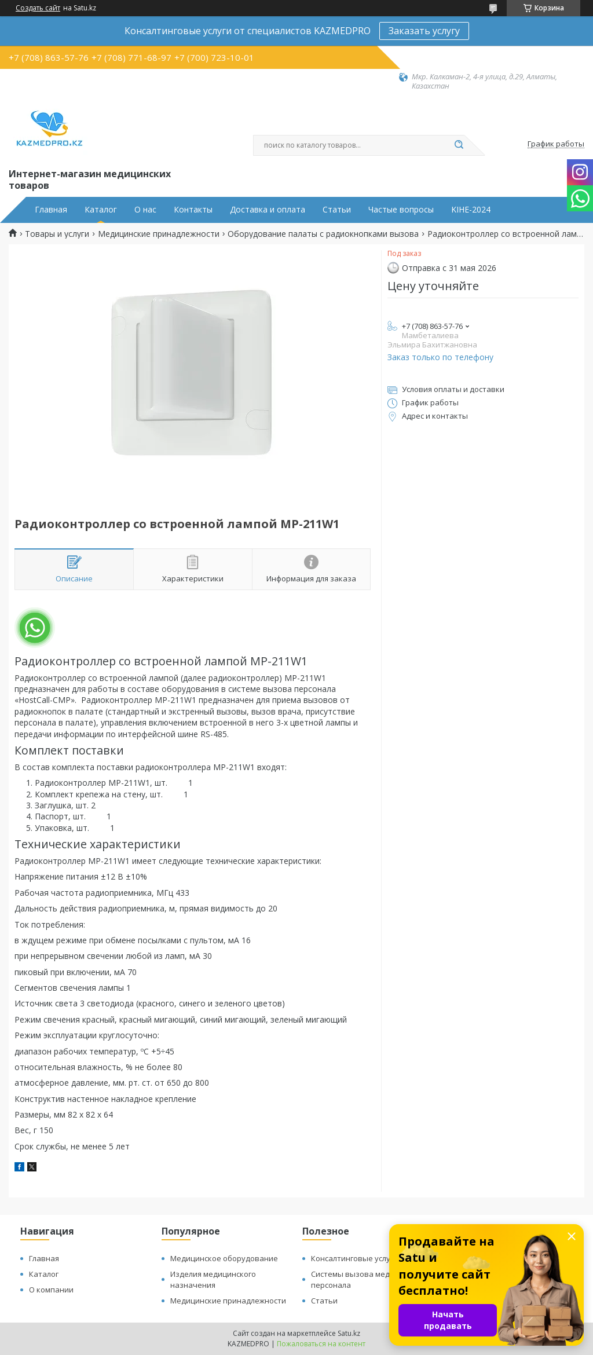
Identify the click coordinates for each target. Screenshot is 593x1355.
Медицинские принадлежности (158, 234)
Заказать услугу (424, 30)
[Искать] (458, 145)
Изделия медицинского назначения (213, 1279)
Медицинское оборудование (224, 1258)
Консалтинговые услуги (354, 1258)
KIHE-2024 (470, 210)
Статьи (337, 210)
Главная (51, 210)
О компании (51, 1289)
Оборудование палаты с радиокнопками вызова (323, 234)
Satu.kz (349, 1333)
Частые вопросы (401, 210)
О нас (145, 210)
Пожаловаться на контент (321, 1344)
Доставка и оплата (267, 210)
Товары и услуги (57, 234)
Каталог (101, 210)
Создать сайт (38, 8)
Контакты (193, 210)
